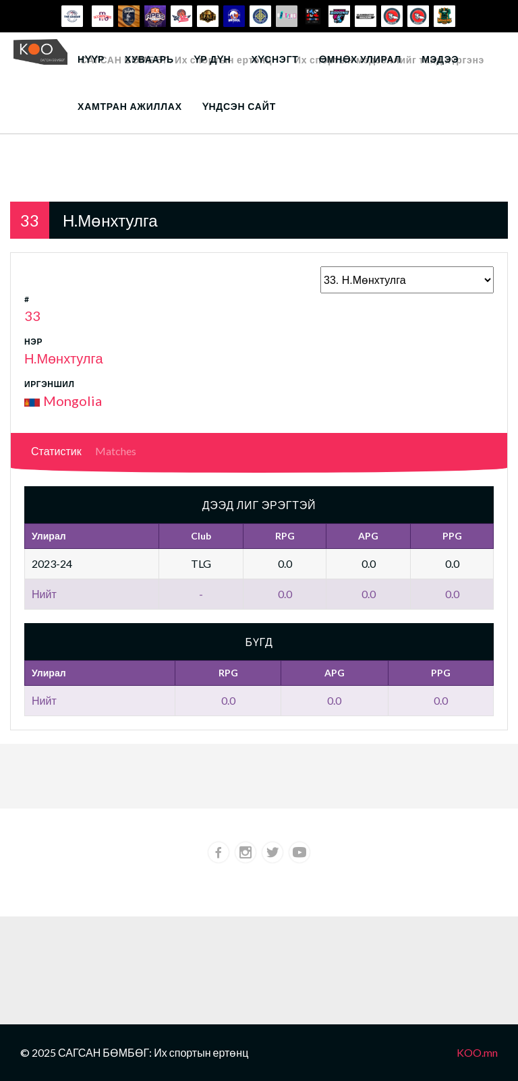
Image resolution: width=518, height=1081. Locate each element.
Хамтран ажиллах (130, 106)
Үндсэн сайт (239, 106)
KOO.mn (477, 1052)
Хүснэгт (274, 59)
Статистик (56, 450)
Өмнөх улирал (360, 59)
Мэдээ (440, 59)
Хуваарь (149, 59)
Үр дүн (212, 59)
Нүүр (91, 59)
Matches (115, 450)
